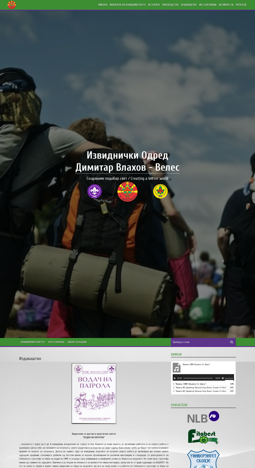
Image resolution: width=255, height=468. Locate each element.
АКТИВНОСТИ (226, 5)
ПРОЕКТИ (241, 5)
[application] (203, 377)
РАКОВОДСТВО (170, 5)
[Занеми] (223, 378)
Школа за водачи (77, 342)
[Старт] (175, 378)
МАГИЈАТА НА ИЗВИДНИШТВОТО (128, 5)
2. (200, 387)
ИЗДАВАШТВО (189, 5)
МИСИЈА (102, 5)
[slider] (198, 378)
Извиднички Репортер (33, 342)
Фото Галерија (56, 342)
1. (189, 384)
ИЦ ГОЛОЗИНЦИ (207, 5)
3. (200, 391)
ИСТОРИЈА (154, 5)
